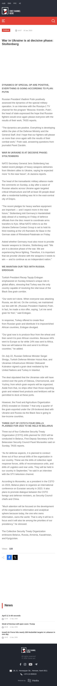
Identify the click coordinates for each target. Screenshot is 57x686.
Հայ (3, 3)
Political (6, 30)
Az (20, 3)
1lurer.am (31, 658)
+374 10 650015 (30, 674)
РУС (15, 3)
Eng (9, 3)
